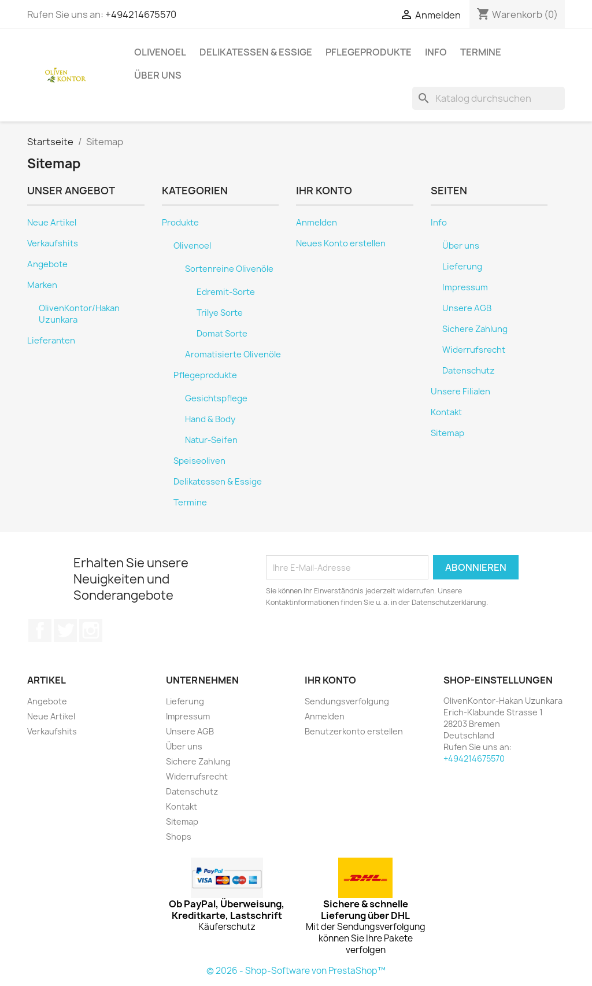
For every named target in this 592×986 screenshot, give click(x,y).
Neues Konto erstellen (341, 243)
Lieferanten (51, 340)
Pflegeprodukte (368, 52)
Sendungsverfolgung (347, 701)
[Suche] (488, 98)
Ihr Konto (330, 680)
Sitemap (447, 433)
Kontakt (446, 412)
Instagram (90, 630)
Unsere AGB (466, 308)
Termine (480, 52)
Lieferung (462, 266)
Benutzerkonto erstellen (354, 731)
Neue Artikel (51, 222)
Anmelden (316, 222)
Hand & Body (210, 419)
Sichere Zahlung (475, 329)
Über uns (158, 75)
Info (436, 52)
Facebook (39, 630)
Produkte (180, 222)
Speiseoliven (199, 461)
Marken (42, 285)
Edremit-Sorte (226, 292)
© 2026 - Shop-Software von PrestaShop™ (296, 971)
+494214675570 (140, 14)
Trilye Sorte (220, 313)
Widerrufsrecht (473, 350)
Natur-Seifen (211, 440)
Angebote (47, 264)
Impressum (465, 287)
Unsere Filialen (460, 391)
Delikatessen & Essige (255, 52)
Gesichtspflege (216, 398)
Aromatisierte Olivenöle (233, 354)
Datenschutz (468, 370)
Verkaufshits (52, 243)
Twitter (65, 630)
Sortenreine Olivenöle (229, 269)
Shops (178, 836)
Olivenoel (160, 52)
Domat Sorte (222, 333)
